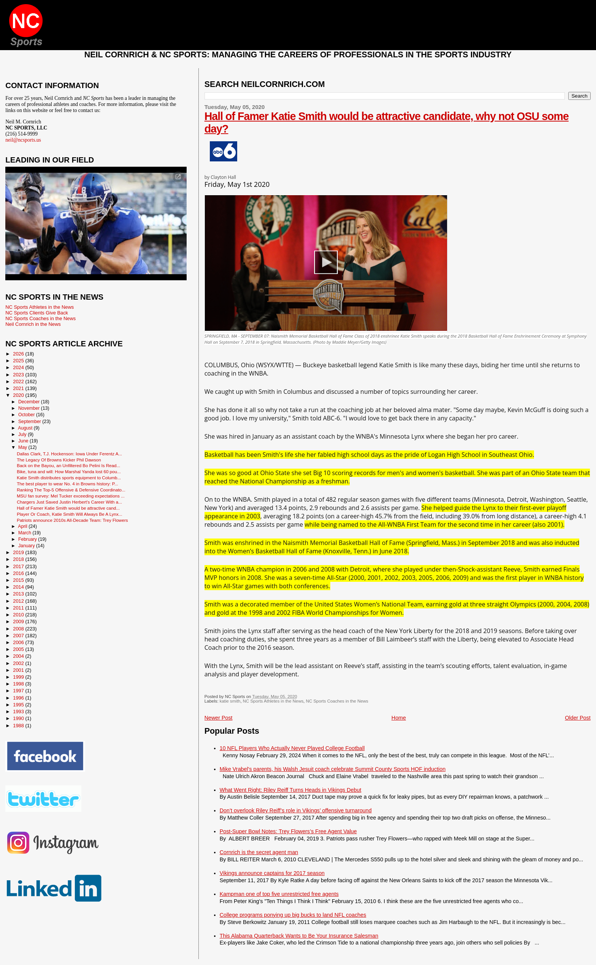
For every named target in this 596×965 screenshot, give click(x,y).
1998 (19, 684)
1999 (19, 677)
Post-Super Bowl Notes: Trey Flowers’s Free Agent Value (288, 831)
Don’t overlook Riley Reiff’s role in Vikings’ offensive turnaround (296, 810)
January (27, 545)
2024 (19, 367)
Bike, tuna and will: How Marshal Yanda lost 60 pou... (69, 471)
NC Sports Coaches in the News (337, 701)
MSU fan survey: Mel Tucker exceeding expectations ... (71, 495)
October (27, 414)
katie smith (230, 701)
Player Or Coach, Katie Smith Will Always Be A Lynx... (69, 514)
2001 (19, 670)
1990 (19, 718)
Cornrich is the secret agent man (259, 852)
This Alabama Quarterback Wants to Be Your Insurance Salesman (299, 936)
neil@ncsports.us (23, 140)
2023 (19, 374)
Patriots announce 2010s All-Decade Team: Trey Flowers (72, 520)
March (25, 532)
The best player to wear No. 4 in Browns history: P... (67, 483)
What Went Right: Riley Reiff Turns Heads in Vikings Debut (290, 790)
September (30, 421)
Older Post (578, 718)
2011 (19, 608)
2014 (19, 587)
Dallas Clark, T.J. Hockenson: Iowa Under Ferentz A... (69, 453)
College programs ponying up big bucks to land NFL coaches (293, 915)
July (23, 434)
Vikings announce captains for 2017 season (272, 873)
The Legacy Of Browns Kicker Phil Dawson (59, 459)
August (26, 428)
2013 (19, 594)
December (29, 401)
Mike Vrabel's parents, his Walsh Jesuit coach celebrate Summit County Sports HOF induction (332, 769)
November (29, 408)
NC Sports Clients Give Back (36, 313)
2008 (19, 629)
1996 (19, 698)
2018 (19, 559)
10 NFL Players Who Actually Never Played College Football (292, 748)
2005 (19, 649)
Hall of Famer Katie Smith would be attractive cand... (68, 507)
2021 (19, 388)
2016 (19, 573)
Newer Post (218, 718)
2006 (19, 642)
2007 (19, 635)
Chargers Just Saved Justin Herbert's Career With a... (69, 501)
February (28, 539)
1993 (19, 711)
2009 (19, 621)
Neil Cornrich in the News (32, 324)
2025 (19, 360)
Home (399, 718)
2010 (19, 615)
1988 (19, 725)
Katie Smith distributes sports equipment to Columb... (69, 477)
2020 (19, 395)
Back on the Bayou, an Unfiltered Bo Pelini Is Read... (68, 465)
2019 (19, 552)
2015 (19, 580)
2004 (19, 656)
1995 (19, 705)
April (23, 526)
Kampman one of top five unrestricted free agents (279, 894)
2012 (19, 601)
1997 (19, 690)
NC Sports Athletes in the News (273, 701)
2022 (19, 381)
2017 (19, 566)
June (24, 441)
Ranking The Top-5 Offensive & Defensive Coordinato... (71, 489)
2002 (19, 663)
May (23, 447)
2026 (19, 354)
